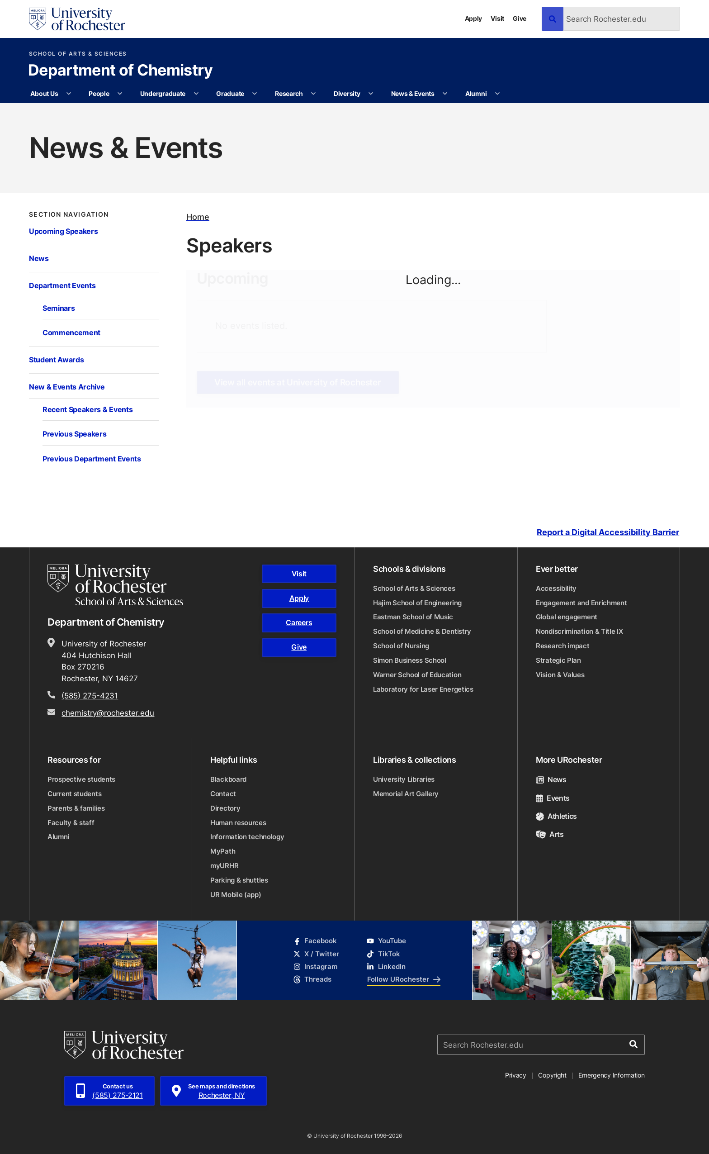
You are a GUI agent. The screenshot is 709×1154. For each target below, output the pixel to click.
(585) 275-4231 (89, 695)
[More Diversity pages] (370, 93)
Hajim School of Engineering (417, 603)
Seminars (59, 308)
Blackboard (228, 779)
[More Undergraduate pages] (196, 93)
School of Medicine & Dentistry (422, 631)
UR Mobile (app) (235, 894)
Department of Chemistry (120, 71)
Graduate (230, 93)
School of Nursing (401, 646)
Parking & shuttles (239, 880)
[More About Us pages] (68, 93)
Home (197, 217)
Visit (497, 18)
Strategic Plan (558, 660)
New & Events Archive (67, 386)
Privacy (515, 1075)
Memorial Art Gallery (406, 793)
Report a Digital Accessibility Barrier (608, 532)
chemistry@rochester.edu (107, 712)
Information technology (247, 836)
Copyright (552, 1075)
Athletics (556, 816)
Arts (550, 834)
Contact (223, 793)
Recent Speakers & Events (87, 409)
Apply (473, 18)
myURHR (224, 865)
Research (289, 93)
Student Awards (56, 359)
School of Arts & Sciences (78, 53)
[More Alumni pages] (497, 93)
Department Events (62, 285)
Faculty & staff (71, 822)
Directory (225, 808)
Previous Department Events (92, 458)
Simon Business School (409, 660)
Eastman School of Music (413, 617)
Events (553, 798)
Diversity (347, 93)
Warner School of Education (417, 674)
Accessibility (556, 588)
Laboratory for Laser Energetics (423, 689)
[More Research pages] (313, 93)
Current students (74, 793)
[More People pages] (120, 93)
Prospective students (81, 779)
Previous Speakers (74, 433)
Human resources (238, 822)
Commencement (71, 332)
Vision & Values (560, 674)
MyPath (222, 851)
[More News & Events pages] (445, 93)
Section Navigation (69, 214)
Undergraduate (162, 93)
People (99, 93)
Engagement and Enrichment (581, 603)
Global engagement (566, 617)
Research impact (563, 646)
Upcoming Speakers (63, 231)
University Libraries (404, 779)
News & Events (413, 93)
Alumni (476, 93)
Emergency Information (611, 1075)
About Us (44, 93)
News (39, 258)
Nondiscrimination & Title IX (579, 631)
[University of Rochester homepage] (77, 19)
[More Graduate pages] (254, 93)
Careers (299, 622)
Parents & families (76, 808)
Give (519, 18)
